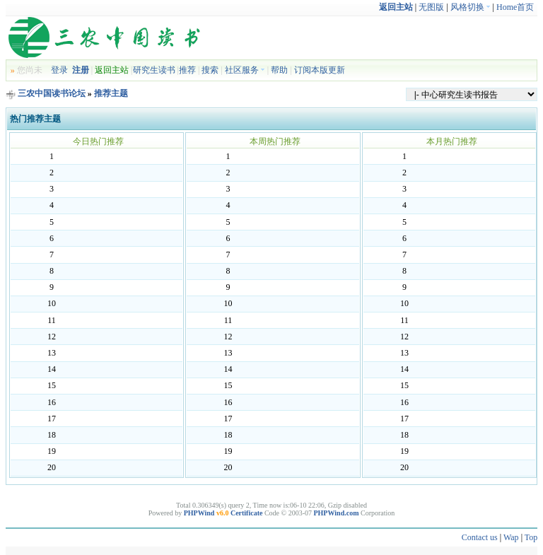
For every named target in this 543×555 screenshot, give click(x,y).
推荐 (187, 70)
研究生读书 (154, 70)
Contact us (480, 537)
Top (531, 537)
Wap (511, 537)
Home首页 (515, 7)
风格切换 (470, 7)
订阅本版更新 (319, 70)
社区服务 (245, 70)
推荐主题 (111, 93)
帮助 (279, 70)
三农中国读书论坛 (52, 93)
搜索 (210, 70)
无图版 (431, 7)
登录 (59, 70)
